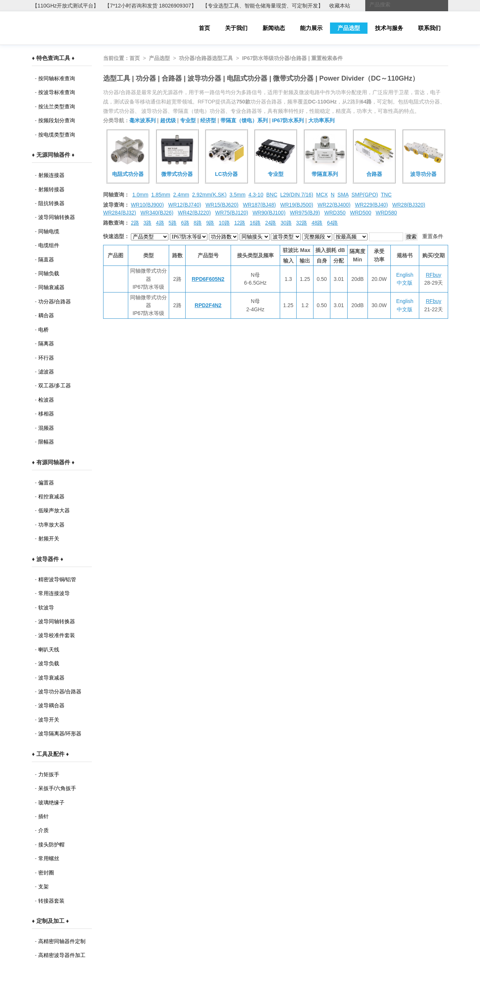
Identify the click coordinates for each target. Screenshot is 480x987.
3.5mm (238, 195)
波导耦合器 (51, 705)
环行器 (46, 358)
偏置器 (46, 483)
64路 (332, 223)
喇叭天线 (48, 649)
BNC (272, 195)
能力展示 (311, 28)
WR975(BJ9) (305, 213)
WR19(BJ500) (296, 205)
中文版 (404, 283)
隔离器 (46, 343)
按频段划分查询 (56, 120)
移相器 (46, 414)
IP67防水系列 (288, 120)
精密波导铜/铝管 (57, 579)
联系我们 (429, 28)
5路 (172, 223)
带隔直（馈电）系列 (244, 120)
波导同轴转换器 (56, 217)
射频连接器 (51, 175)
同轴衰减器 (51, 287)
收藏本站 (339, 6)
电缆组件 (48, 245)
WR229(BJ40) (371, 205)
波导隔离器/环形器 (60, 733)
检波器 (46, 400)
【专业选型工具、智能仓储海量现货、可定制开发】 (262, 6)
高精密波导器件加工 (62, 955)
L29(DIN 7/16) (296, 195)
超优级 (168, 120)
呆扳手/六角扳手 (57, 788)
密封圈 (46, 873)
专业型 (188, 120)
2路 (135, 223)
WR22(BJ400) (334, 205)
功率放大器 (51, 525)
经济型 (208, 120)
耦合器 (46, 315)
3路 (147, 223)
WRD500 (360, 213)
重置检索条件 (327, 58)
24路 (270, 223)
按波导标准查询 (56, 92)
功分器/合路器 (54, 301)
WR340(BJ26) (157, 213)
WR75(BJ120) (231, 213)
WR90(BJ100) (268, 213)
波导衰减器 (51, 678)
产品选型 (349, 28)
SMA (343, 195)
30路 (286, 223)
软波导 (46, 607)
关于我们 (236, 28)
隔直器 (46, 259)
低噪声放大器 (54, 510)
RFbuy (433, 275)
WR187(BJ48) (259, 205)
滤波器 (46, 372)
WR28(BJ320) (408, 205)
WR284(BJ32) (119, 213)
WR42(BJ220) (194, 213)
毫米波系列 (142, 120)
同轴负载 (48, 273)
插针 (43, 816)
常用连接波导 (54, 593)
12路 (239, 223)
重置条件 (432, 236)
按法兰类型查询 (56, 107)
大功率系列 (321, 120)
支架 (43, 887)
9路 (210, 223)
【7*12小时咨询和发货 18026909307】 (150, 6)
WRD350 (335, 213)
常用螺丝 (48, 858)
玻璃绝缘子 (51, 803)
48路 (317, 223)
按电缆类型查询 (56, 135)
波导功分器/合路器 (60, 691)
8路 (198, 223)
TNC (386, 195)
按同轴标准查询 (56, 78)
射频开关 (48, 539)
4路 (160, 223)
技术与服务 (389, 28)
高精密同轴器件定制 (62, 941)
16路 (255, 223)
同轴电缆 (48, 231)
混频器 (46, 428)
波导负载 (48, 663)
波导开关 (48, 720)
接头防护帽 (51, 845)
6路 (185, 223)
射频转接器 (51, 189)
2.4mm (181, 195)
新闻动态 (273, 28)
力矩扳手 (48, 774)
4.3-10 (255, 195)
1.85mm (160, 195)
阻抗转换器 (51, 203)
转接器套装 (51, 901)
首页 (204, 28)
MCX (322, 195)
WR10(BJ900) (147, 205)
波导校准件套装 (56, 635)
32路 (301, 223)
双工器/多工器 (54, 385)
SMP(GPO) (364, 195)
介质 (43, 830)
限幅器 (46, 442)
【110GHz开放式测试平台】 (65, 6)
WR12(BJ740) (184, 205)
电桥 (43, 330)
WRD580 (386, 213)
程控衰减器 (51, 497)
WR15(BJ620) (222, 205)
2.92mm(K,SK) (209, 195)
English (404, 275)
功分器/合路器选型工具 (206, 58)
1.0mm (140, 195)
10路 (224, 223)
